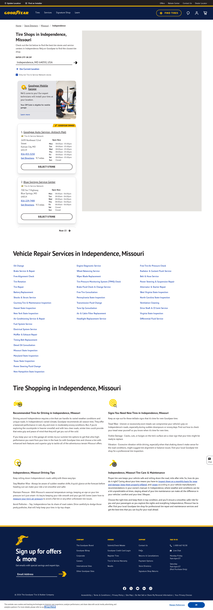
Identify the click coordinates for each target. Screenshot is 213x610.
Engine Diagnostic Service (89, 265)
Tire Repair (19, 287)
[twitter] (131, 588)
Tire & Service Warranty (117, 561)
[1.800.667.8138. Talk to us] (178, 545)
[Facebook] (124, 588)
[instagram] (150, 588)
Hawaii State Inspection (25, 308)
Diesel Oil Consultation (24, 345)
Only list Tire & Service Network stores (35, 75)
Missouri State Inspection (25, 350)
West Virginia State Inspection (154, 292)
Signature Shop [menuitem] (63, 12)
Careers (79, 561)
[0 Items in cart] (205, 13)
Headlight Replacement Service (91, 318)
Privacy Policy (117, 595)
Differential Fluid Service (151, 318)
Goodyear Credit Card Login (119, 550)
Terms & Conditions (102, 595)
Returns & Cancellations (149, 555)
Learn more (25, 114)
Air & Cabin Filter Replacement (91, 313)
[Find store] (44, 62)
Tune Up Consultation (87, 308)
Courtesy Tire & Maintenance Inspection (32, 302)
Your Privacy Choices (183, 595)
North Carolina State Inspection (155, 297)
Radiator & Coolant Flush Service (155, 271)
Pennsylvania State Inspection (91, 297)
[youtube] (137, 588)
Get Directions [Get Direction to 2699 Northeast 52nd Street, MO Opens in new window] (27, 158)
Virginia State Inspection (151, 313)
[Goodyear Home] (16, 12)
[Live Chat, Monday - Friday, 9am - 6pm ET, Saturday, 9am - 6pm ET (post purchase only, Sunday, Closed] (175, 550)
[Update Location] (12, 3)
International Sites (84, 566)
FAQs (141, 550)
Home (18, 25)
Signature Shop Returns (148, 571)
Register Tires (113, 555)
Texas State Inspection (24, 361)
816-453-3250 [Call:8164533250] (28, 154)
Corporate (80, 555)
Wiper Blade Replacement (89, 276)
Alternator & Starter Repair (153, 287)
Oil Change (19, 265)
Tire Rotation (20, 281)
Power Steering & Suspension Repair (157, 281)
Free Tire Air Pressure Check (153, 265)
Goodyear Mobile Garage (38, 87)
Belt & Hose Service (149, 276)
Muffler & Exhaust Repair (25, 334)
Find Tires (168, 13)
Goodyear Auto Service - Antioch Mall (45, 132)
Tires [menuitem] (37, 12)
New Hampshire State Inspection (29, 371)
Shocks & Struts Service (25, 297)
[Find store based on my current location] (27, 69)
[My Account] (196, 13)
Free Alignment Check (24, 276)
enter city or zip (24, 57)
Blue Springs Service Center (39, 182)
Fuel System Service (23, 324)
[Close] (209, 605)
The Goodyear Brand (85, 545)
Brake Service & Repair (24, 271)
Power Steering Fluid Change (27, 366)
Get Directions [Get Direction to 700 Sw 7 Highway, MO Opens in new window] (27, 204)
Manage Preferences (177, 605)
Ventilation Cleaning (149, 302)
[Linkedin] (144, 588)
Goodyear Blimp (83, 550)
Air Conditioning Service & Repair (29, 318)
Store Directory (31, 25)
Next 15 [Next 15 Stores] (65, 230)
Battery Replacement (23, 292)
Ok (196, 605)
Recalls (110, 566)
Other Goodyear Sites (85, 571)
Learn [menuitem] (77, 12)
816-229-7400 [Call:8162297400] (28, 200)
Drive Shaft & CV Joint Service (154, 308)
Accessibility (86, 595)
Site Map (129, 595)
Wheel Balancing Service (88, 271)
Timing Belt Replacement (25, 339)
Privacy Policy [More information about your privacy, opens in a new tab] (50, 607)
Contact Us (143, 545)
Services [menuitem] (48, 12)
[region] (106, 605)
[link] (36, 3)
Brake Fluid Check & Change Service (94, 287)
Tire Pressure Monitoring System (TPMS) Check (99, 281)
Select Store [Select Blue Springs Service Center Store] (46, 216)
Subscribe (62, 574)
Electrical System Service (25, 329)
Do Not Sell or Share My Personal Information (154, 595)
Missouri (45, 25)
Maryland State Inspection (26, 355)
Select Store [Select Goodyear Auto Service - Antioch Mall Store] (46, 166)
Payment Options (146, 561)
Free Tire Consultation (87, 292)
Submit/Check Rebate (116, 545)
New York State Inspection (26, 313)
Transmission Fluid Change (89, 302)
